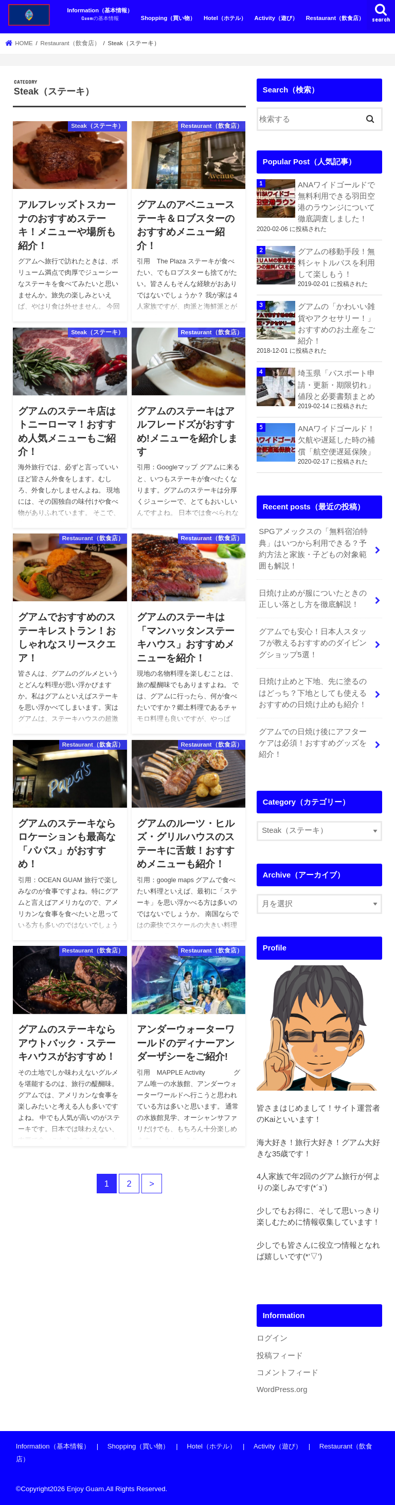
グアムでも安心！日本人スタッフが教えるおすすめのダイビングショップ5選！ (313, 642)
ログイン (272, 1338)
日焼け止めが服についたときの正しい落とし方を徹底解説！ (313, 598)
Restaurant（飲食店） (335, 18)
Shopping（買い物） (168, 18)
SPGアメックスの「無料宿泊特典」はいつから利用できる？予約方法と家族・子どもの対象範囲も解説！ (313, 548)
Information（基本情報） (100, 14)
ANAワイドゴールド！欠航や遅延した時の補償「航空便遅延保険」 (336, 440)
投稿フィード (280, 1355)
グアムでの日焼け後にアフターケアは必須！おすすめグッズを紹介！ (313, 743)
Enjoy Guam (85, 1489)
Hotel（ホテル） (225, 18)
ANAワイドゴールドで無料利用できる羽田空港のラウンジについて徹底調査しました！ (336, 202)
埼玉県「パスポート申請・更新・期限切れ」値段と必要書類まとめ (336, 384)
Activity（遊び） (276, 18)
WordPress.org (282, 1389)
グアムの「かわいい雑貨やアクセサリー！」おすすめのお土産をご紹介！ (336, 323)
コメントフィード (287, 1372)
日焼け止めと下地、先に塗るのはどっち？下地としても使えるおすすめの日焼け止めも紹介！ (313, 692)
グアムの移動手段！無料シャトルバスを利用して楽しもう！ (336, 262)
